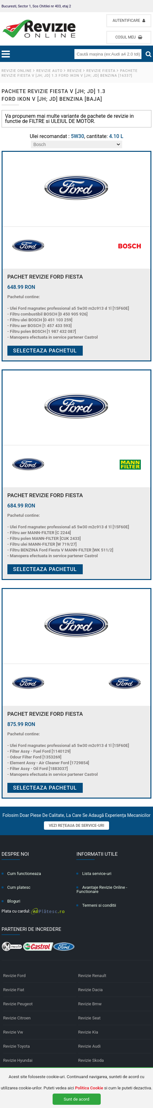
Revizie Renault (92, 975)
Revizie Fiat (13, 989)
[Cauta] (148, 54)
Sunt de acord (76, 1099)
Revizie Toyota (16, 1046)
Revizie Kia (88, 1032)
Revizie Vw (13, 1032)
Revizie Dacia (90, 989)
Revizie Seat (89, 1018)
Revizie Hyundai (17, 1060)
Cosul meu (128, 37)
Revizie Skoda (91, 1060)
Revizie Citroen (17, 1018)
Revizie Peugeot (18, 1003)
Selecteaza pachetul (45, 351)
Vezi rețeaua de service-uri (76, 825)
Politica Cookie (89, 1088)
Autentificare (129, 20)
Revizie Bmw (89, 1003)
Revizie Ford (14, 975)
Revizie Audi (89, 1046)
